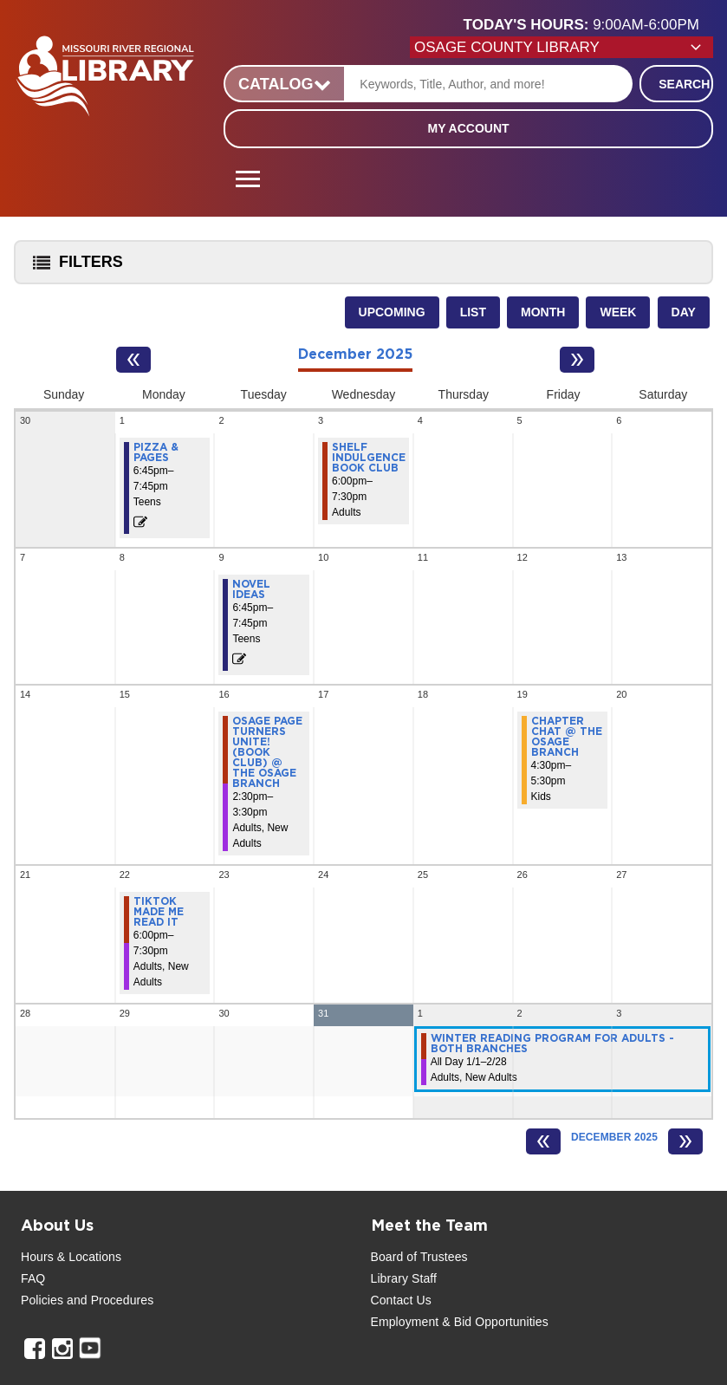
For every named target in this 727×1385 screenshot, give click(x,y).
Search (684, 84)
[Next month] (577, 360)
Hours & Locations (71, 1257)
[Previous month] (133, 360)
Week (618, 312)
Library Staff (404, 1278)
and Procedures (108, 1300)
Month (543, 312)
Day (684, 312)
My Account (468, 128)
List (473, 312)
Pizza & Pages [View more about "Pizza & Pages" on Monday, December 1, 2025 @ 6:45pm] (156, 452)
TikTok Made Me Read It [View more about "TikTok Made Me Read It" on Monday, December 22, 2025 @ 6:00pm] (158, 911)
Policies (42, 1300)
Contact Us (401, 1300)
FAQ (33, 1278)
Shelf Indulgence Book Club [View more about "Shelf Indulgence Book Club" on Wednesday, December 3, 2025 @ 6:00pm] (369, 457)
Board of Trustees (419, 1257)
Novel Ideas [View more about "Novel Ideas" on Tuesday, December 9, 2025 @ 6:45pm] (251, 589)
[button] (588, 25)
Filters (73, 267)
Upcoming (392, 312)
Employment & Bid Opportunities (459, 1322)
